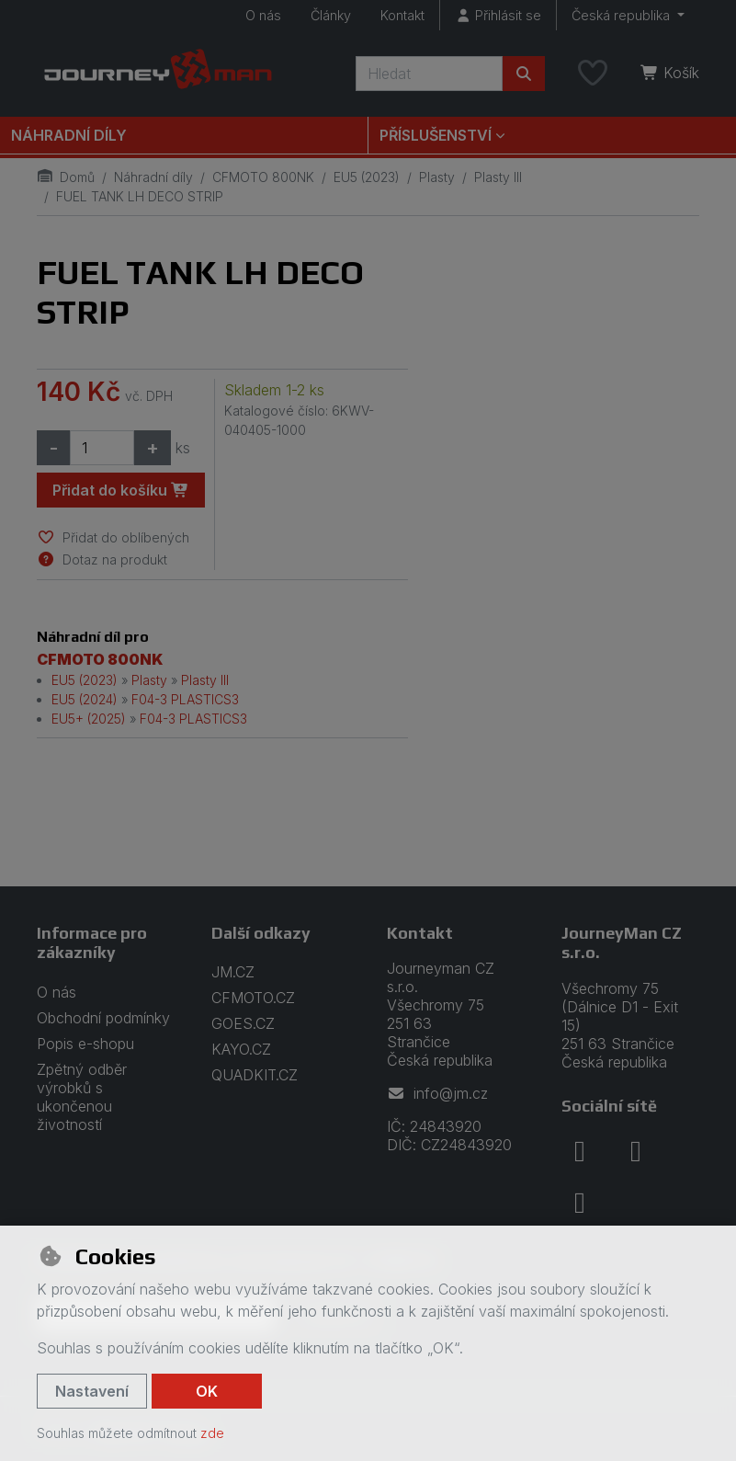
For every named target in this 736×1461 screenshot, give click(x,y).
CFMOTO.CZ (253, 997)
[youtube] (579, 1202)
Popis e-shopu (85, 1043)
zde (212, 1433)
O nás (263, 15)
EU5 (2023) (367, 177)
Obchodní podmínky (103, 1018)
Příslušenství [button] (435, 135)
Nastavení (92, 1391)
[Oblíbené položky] (593, 74)
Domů (66, 177)
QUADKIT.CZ (254, 1075)
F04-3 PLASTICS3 (185, 699)
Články (331, 15)
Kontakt (402, 15)
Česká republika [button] (623, 15)
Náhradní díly (69, 135)
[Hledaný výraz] (429, 73)
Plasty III (498, 177)
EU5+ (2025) (88, 718)
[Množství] (102, 447)
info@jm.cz (437, 1093)
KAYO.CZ (241, 1049)
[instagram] (635, 1151)
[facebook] (579, 1151)
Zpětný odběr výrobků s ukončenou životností (82, 1097)
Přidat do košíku (120, 490)
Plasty (437, 177)
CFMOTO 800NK (263, 177)
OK (207, 1391)
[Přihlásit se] (498, 15)
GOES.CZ (243, 1023)
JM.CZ (233, 972)
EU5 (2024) (84, 699)
